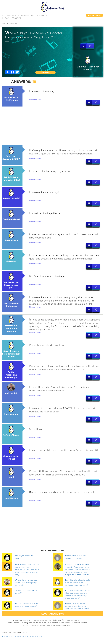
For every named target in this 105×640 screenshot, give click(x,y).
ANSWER (45, 72)
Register (16, 18)
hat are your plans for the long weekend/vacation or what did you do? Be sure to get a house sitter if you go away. (27, 570)
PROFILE (43, 15)
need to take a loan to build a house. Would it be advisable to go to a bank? (77, 582)
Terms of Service (21, 636)
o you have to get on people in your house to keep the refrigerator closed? (77, 605)
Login (6, 18)
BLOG (33, 15)
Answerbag (7, 636)
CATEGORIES (23, 15)
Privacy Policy (36, 636)
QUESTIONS (9, 15)
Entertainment (10, 23)
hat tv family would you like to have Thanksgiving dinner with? (26, 582)
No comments (35, 100)
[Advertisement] (52, 126)
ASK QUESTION (94, 15)
